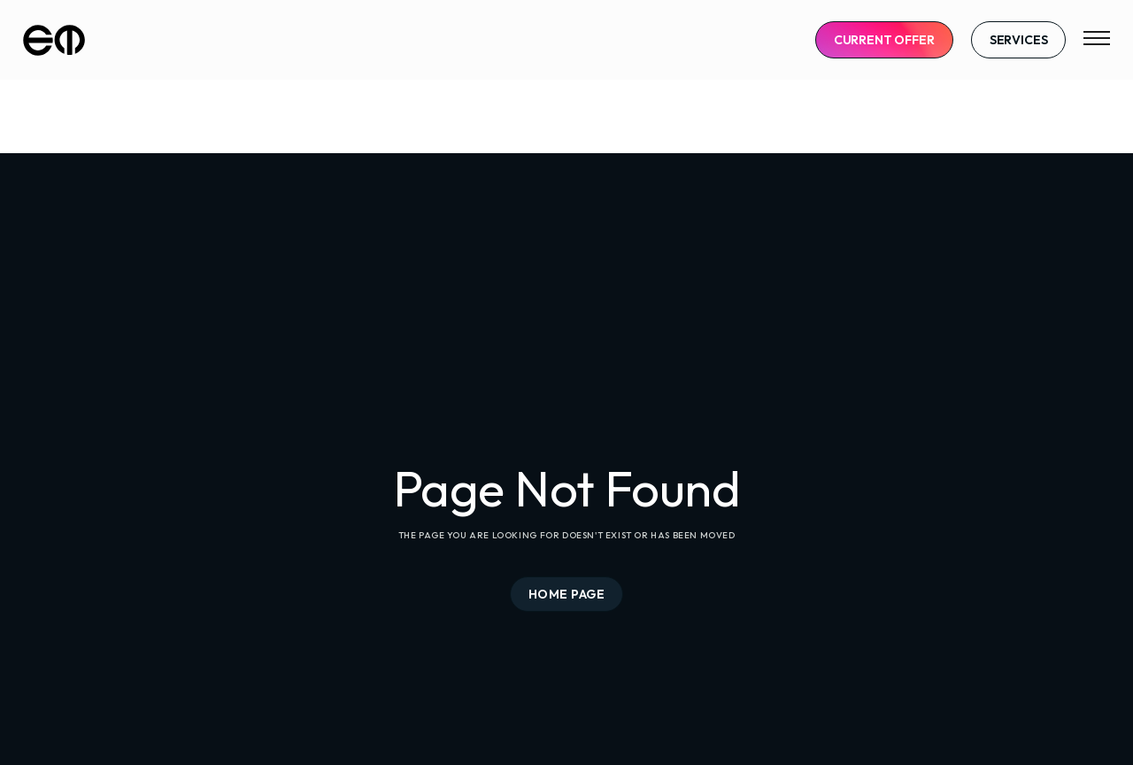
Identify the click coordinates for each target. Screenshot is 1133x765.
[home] (54, 40)
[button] (1096, 40)
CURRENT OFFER (884, 40)
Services (1019, 40)
